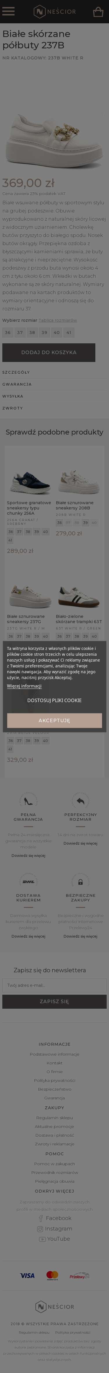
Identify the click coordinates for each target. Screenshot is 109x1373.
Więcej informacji (24, 685)
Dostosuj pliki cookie (54, 700)
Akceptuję (54, 720)
